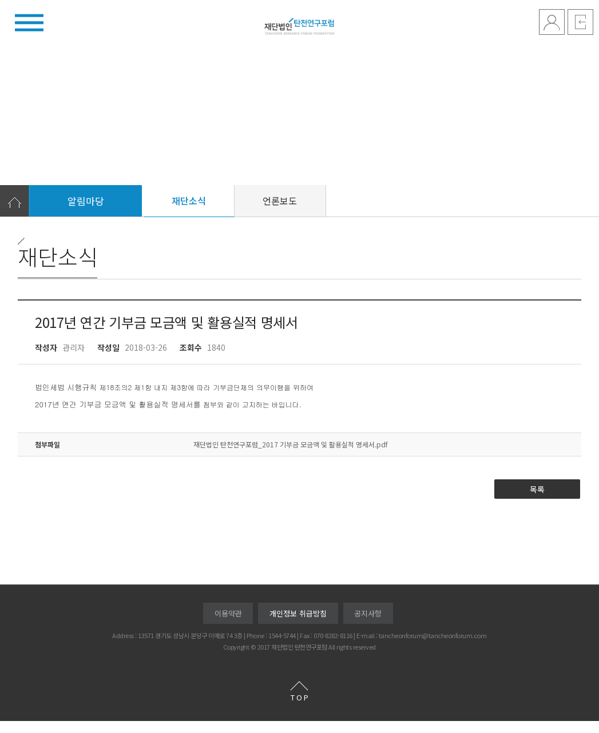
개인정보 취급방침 (298, 625)
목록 (537, 501)
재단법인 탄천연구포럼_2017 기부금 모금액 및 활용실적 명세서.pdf (290, 456)
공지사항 (368, 625)
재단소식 (189, 212)
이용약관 (228, 625)
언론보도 (280, 212)
